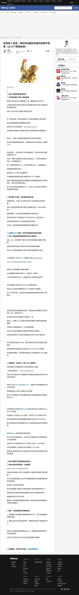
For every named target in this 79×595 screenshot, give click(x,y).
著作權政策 (22, 591)
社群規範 (28, 591)
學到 (47, 579)
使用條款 (17, 591)
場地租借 (60, 585)
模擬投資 (41, 1)
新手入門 (28, 12)
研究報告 (13, 12)
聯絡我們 (54, 1)
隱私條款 (12, 591)
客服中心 (60, 579)
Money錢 (52, 12)
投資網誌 (48, 562)
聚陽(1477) (14, 233)
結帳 (71, 2)
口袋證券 (48, 573)
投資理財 (23, 1)
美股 (7, 12)
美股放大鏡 (49, 570)
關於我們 (14, 562)
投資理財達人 (18, 37)
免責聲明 (33, 591)
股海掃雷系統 (33, 549)
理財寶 (25, 562)
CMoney (3, 2)
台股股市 (60, 562)
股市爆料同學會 (17, 1)
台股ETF (60, 566)
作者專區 (59, 1)
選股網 (36, 581)
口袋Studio (49, 581)
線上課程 (25, 568)
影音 (24, 570)
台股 (2, 12)
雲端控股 (37, 583)
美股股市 (60, 564)
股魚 (12, 37)
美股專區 (35, 1)
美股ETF (60, 568)
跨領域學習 (47, 1)
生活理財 (35, 12)
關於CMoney (10, 4)
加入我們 (14, 566)
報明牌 (36, 585)
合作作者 (25, 573)
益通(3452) (25, 385)
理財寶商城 (9, 1)
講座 (24, 566)
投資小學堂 (49, 566)
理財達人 (21, 12)
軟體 (24, 564)
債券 (59, 570)
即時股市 (29, 1)
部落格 (13, 564)
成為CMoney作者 (62, 583)
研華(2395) (15, 385)
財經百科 (48, 568)
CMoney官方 (44, 12)
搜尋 (71, 7)
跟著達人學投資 (5, 37)
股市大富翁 (37, 579)
